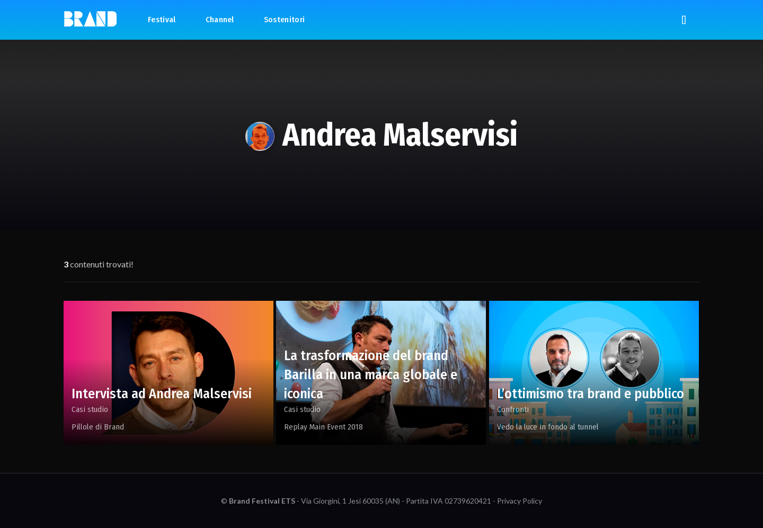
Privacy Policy (519, 500)
